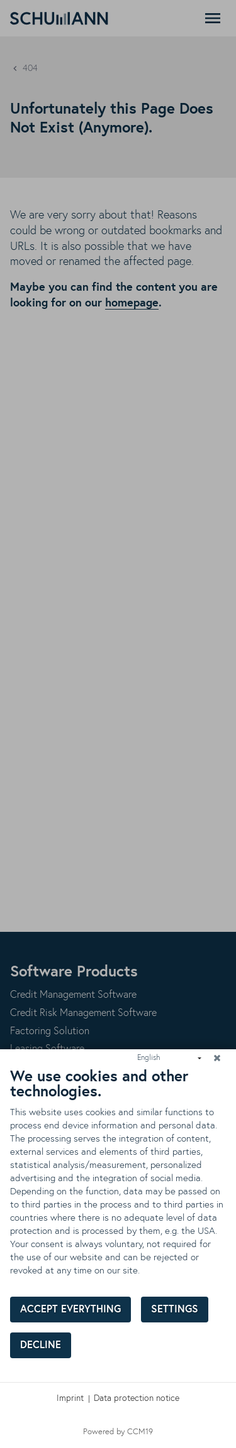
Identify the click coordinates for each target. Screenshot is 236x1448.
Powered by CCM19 (118, 1432)
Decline (40, 1345)
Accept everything (70, 1309)
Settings (174, 1309)
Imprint (70, 1398)
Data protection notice (136, 1398)
